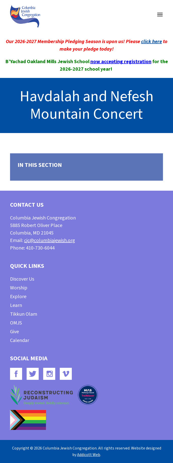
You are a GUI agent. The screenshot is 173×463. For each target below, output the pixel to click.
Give (14, 331)
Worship (18, 287)
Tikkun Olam (23, 314)
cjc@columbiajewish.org (49, 240)
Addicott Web (88, 454)
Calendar (19, 340)
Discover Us (22, 279)
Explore (18, 296)
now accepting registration (120, 61)
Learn (16, 305)
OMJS (16, 322)
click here (151, 41)
